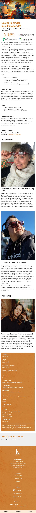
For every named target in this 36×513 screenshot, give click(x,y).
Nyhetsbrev (18, 473)
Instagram (17, 493)
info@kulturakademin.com (18, 465)
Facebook (17, 490)
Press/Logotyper (18, 478)
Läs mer (26, 396)
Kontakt (18, 481)
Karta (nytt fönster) (7, 416)
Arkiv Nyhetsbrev (18, 475)
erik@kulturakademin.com (14, 134)
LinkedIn (17, 496)
